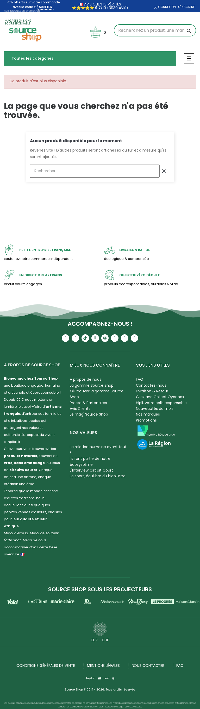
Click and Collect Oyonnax (160, 396)
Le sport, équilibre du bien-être (98, 476)
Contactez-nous (151, 385)
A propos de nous (85, 379)
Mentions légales (103, 665)
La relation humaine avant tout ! (98, 449)
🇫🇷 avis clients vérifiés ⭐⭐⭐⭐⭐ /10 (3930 (96, 6)
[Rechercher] (95, 171)
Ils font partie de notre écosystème (90, 461)
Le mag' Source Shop (89, 414)
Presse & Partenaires (88, 402)
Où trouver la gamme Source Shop (96, 393)
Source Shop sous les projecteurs (100, 589)
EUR (94, 640)
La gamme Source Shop (92, 385)
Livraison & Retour (152, 391)
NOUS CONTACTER (148, 665)
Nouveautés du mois (154, 408)
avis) (123, 7)
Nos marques (148, 414)
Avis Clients (80, 408)
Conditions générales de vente (45, 665)
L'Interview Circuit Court (91, 470)
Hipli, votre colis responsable (161, 402)
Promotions (146, 420)
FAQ (139, 379)
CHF (105, 640)
